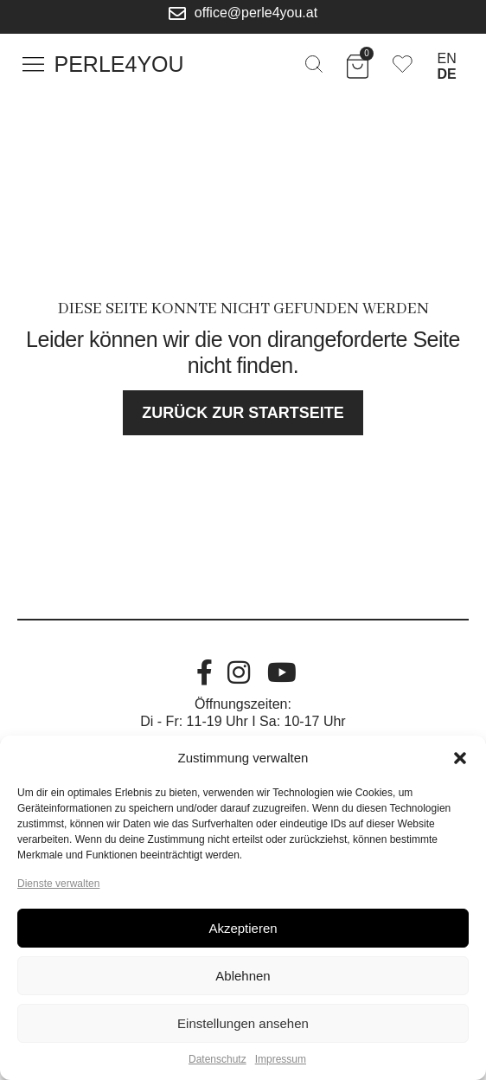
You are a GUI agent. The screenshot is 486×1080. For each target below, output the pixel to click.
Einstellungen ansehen (243, 1023)
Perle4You (119, 64)
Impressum (280, 1059)
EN (447, 58)
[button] (460, 758)
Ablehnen (242, 975)
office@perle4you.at (256, 12)
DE (447, 74)
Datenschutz (217, 1059)
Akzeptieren (242, 928)
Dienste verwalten (58, 884)
